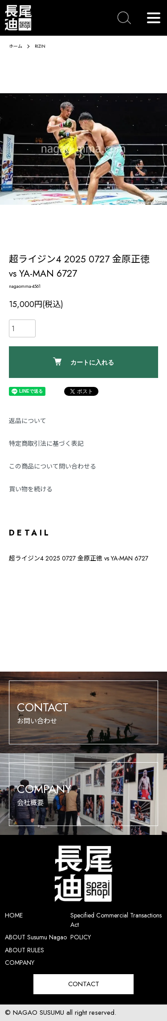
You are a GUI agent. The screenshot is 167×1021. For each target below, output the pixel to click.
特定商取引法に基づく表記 (46, 443)
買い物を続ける (31, 489)
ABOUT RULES (24, 950)
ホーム (15, 46)
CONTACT (83, 984)
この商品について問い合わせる (52, 466)
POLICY (80, 937)
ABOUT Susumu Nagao (36, 937)
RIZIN (40, 46)
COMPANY (19, 962)
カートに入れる (83, 361)
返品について (27, 420)
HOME (14, 915)
